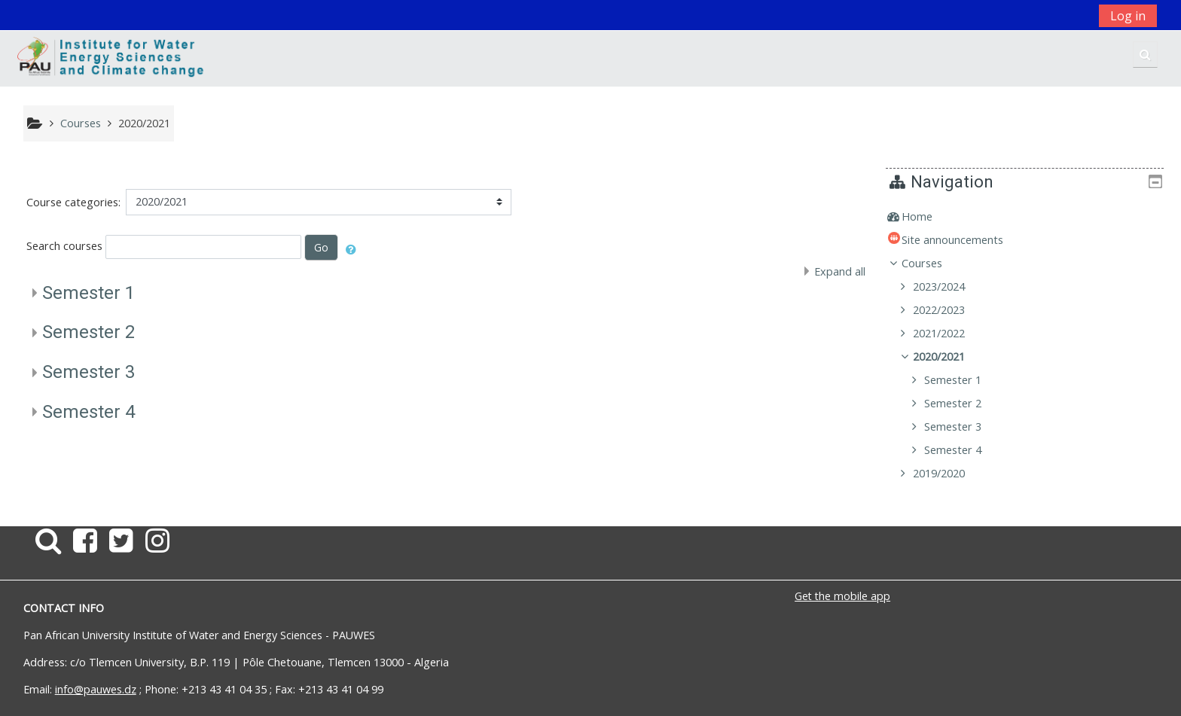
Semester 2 (88, 332)
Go (321, 247)
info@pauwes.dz (95, 689)
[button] (1145, 54)
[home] (111, 57)
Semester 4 (88, 411)
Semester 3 (88, 371)
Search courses (64, 246)
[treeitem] (1030, 216)
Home (928, 216)
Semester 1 (88, 292)
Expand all (839, 271)
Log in (1128, 16)
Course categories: (73, 202)
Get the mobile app (842, 596)
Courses (933, 263)
